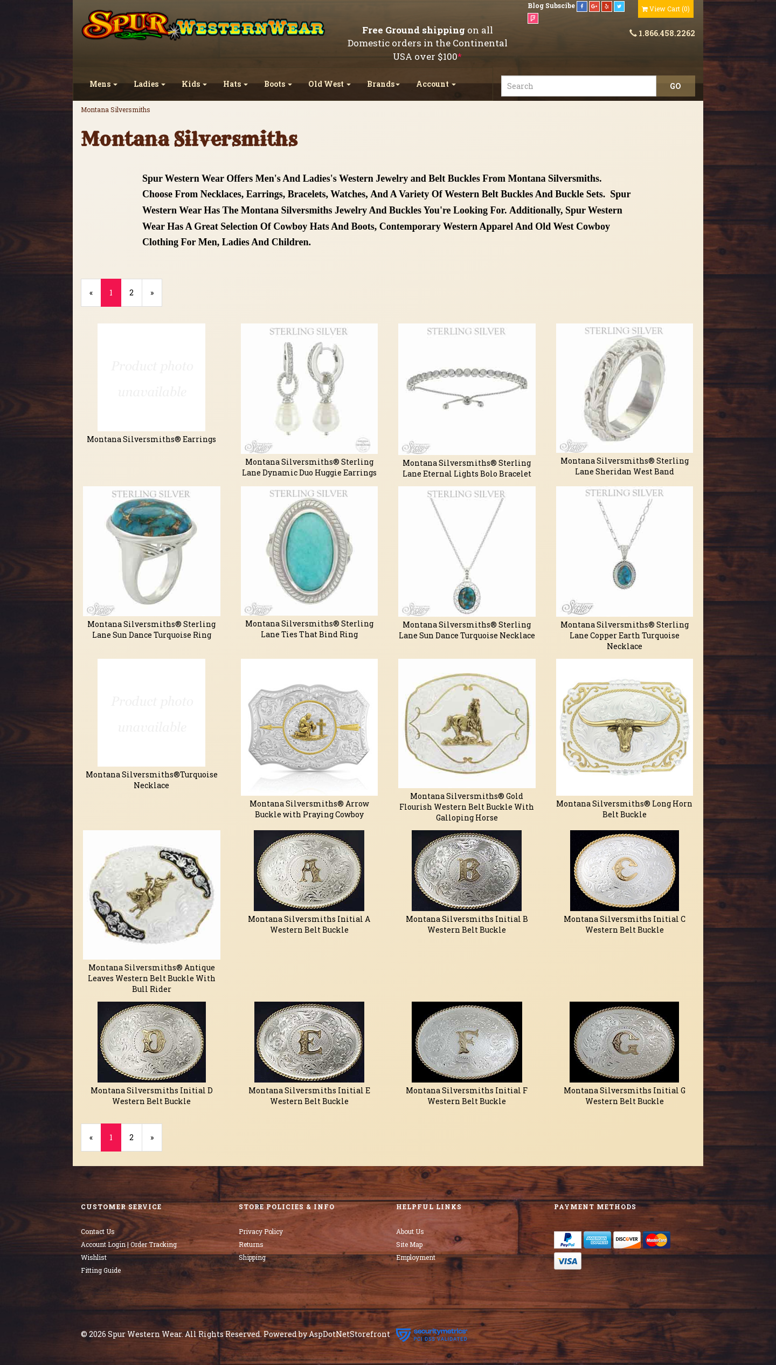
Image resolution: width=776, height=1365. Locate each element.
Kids (194, 84)
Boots (278, 84)
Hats (235, 84)
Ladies (149, 84)
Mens (103, 84)
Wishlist (94, 1257)
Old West (329, 84)
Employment (415, 1257)
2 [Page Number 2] (135, 292)
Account (436, 84)
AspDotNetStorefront (349, 1334)
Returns (251, 1244)
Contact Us (98, 1231)
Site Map (409, 1244)
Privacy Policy (261, 1231)
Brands (383, 84)
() (666, 8)
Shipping (252, 1257)
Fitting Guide (101, 1270)
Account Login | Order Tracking (129, 1244)
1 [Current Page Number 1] (115, 297)
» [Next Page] (156, 297)
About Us (410, 1231)
